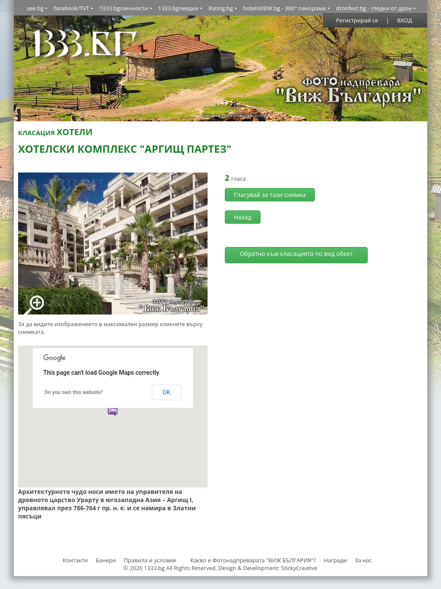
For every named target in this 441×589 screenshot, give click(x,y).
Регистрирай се (357, 20)
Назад (243, 217)
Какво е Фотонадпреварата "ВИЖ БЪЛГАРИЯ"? (253, 560)
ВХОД (404, 20)
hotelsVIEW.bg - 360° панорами (284, 8)
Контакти (74, 560)
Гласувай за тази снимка (270, 195)
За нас (363, 560)
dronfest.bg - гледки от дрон (374, 8)
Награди (335, 560)
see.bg (35, 8)
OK (166, 392)
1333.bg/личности (123, 8)
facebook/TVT (71, 8)
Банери (106, 560)
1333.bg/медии (178, 8)
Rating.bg (220, 8)
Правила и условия (150, 560)
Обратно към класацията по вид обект (296, 254)
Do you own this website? (74, 392)
